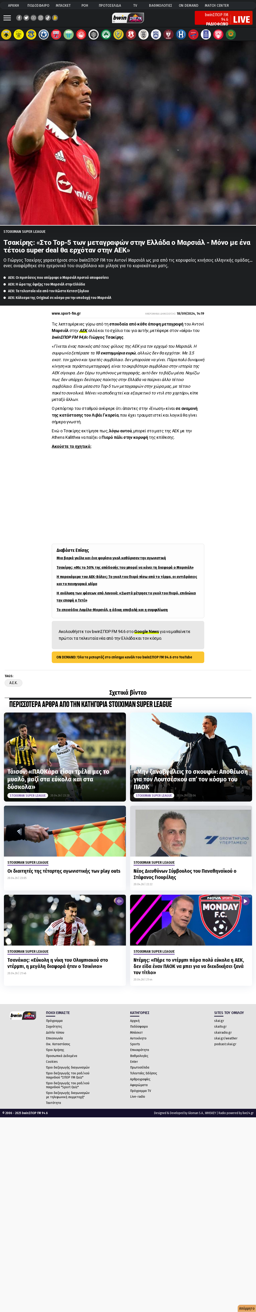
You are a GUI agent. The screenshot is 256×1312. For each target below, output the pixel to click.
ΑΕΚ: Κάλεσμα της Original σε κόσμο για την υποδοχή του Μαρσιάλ (59, 302)
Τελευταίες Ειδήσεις (143, 1078)
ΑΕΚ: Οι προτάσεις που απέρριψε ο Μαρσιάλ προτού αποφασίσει (58, 282)
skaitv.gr (220, 1031)
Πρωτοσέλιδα (139, 1072)
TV (135, 5)
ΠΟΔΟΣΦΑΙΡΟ (38, 5)
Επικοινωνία (54, 1043)
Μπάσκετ (136, 1037)
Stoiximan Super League (24, 236)
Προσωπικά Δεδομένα (61, 1060)
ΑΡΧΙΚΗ (13, 5)
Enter (134, 1066)
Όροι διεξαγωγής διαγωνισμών (68, 1072)
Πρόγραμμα (54, 1025)
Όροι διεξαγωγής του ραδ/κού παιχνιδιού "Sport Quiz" (67, 1090)
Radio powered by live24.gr (236, 1118)
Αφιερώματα (139, 1090)
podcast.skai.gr (225, 1049)
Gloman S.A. (196, 1118)
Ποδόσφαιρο (139, 1031)
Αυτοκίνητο (138, 1043)
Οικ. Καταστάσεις (58, 1049)
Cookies (52, 1066)
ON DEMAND (188, 5)
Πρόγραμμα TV (140, 1095)
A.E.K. (13, 687)
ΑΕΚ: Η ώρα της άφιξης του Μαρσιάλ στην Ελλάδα (46, 289)
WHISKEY (210, 1118)
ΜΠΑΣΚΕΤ (63, 5)
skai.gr (219, 1025)
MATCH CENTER (217, 5)
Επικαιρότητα (139, 1054)
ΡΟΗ (85, 5)
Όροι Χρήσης (55, 1054)
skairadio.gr (223, 1037)
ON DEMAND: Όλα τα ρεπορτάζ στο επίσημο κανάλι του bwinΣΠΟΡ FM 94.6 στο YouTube (124, 662)
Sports (135, 1049)
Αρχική (135, 1025)
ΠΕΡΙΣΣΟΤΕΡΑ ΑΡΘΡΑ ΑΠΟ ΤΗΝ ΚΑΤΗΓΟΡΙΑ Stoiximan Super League (90, 709)
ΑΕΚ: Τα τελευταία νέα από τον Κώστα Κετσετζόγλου (48, 295)
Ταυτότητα (53, 1107)
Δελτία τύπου (55, 1037)
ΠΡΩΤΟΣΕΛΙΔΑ (110, 5)
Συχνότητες (54, 1031)
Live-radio (137, 1101)
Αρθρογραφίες (140, 1084)
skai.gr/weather (226, 1043)
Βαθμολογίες (139, 1060)
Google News (146, 636)
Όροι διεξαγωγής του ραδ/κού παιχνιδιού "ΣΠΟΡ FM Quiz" (67, 1080)
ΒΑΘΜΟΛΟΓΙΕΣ (160, 5)
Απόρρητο (247, 1308)
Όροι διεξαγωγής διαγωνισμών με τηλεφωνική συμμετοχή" (68, 1099)
